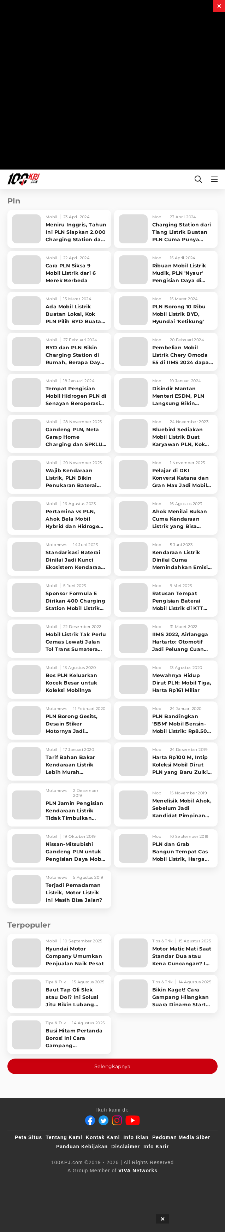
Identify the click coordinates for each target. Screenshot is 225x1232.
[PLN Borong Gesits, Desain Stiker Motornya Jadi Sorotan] (59, 720)
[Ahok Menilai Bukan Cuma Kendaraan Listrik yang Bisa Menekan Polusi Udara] (166, 516)
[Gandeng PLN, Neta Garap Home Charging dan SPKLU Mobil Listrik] (59, 434)
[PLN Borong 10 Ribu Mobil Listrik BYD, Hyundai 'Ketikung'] (166, 311)
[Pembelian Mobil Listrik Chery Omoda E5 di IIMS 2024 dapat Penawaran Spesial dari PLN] (166, 352)
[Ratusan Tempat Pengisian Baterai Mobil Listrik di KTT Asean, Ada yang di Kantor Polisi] (166, 598)
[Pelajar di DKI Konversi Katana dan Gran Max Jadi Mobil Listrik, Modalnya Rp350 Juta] (166, 475)
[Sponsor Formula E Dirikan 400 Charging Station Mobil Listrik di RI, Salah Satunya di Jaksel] (59, 598)
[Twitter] (103, 1120)
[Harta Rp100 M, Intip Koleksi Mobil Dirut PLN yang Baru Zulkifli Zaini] (166, 761)
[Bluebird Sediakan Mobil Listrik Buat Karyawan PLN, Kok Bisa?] (166, 434)
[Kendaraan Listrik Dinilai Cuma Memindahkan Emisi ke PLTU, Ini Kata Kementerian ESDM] (166, 557)
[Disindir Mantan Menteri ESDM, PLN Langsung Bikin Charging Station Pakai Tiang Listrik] (166, 393)
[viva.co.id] (63, 1182)
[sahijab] (91, 1182)
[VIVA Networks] (138, 1170)
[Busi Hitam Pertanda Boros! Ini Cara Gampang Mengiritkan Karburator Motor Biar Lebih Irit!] (59, 1035)
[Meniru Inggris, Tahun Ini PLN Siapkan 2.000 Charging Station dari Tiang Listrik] (59, 229)
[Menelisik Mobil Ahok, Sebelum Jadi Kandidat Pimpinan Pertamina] (166, 805)
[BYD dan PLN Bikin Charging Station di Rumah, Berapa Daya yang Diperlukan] (59, 352)
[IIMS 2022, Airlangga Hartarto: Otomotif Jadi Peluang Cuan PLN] (166, 639)
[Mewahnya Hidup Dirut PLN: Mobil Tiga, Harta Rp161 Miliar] (166, 680)
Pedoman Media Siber (181, 1137)
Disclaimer (125, 1146)
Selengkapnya (112, 1066)
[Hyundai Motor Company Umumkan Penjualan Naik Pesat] (59, 953)
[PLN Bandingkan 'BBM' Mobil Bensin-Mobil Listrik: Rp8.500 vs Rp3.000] (166, 720)
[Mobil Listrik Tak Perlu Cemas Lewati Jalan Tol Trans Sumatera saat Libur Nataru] (59, 639)
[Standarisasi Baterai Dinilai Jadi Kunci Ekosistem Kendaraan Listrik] (59, 557)
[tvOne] (119, 1182)
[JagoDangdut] (162, 1182)
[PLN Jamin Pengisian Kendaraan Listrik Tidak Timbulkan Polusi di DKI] (59, 805)
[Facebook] (90, 1120)
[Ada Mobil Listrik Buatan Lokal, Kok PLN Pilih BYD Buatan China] (59, 311)
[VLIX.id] (105, 1182)
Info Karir (156, 1146)
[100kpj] (77, 1182)
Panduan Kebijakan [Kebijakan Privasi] (82, 1146)
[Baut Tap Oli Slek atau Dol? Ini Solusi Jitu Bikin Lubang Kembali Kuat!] (59, 994)
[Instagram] (117, 1120)
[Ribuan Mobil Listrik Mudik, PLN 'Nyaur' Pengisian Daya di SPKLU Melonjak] (166, 270)
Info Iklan (135, 1137)
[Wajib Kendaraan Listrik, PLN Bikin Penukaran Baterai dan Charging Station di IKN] (59, 475)
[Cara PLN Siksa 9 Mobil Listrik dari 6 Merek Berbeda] (59, 270)
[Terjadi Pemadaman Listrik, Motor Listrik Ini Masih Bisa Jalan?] (59, 889)
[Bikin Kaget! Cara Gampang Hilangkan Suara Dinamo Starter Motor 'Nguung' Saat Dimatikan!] (166, 994)
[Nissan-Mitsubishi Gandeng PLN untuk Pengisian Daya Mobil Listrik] (59, 848)
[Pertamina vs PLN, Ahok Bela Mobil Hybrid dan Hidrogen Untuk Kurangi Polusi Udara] (59, 516)
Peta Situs (28, 1137)
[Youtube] (132, 1120)
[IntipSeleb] (148, 1182)
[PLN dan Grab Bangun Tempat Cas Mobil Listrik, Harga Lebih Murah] (166, 848)
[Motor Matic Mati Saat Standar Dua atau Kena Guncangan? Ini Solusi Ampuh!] (166, 953)
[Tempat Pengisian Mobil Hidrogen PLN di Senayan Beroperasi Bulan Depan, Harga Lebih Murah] (59, 393)
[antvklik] (133, 1182)
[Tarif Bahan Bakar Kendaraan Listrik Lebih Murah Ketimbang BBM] (59, 761)
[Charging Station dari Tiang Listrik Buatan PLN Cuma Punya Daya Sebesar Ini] (166, 229)
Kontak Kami (103, 1137)
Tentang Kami (64, 1137)
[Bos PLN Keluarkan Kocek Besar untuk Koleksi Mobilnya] (59, 680)
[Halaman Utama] (22, 179)
